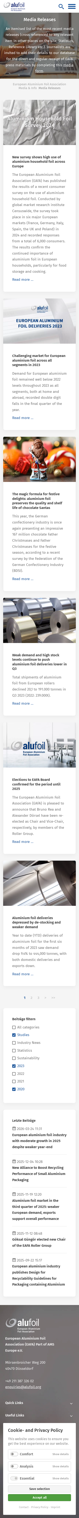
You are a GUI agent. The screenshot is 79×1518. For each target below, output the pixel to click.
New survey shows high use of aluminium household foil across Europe (38, 161)
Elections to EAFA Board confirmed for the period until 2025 (36, 784)
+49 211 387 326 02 (19, 1381)
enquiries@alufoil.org (23, 1387)
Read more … (22, 279)
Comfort (26, 1454)
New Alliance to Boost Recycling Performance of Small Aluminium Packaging (38, 1173)
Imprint (55, 1507)
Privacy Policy (39, 1507)
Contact (24, 1507)
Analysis (26, 1466)
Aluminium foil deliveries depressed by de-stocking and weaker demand (36, 922)
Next (45, 998)
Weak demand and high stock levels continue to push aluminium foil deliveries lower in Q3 (39, 662)
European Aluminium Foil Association (39, 84)
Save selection (39, 1489)
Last (53, 998)
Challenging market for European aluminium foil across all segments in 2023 (39, 360)
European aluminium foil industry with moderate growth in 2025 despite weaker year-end (39, 1141)
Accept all (40, 1497)
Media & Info (28, 88)
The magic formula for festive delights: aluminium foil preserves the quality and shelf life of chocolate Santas (37, 501)
